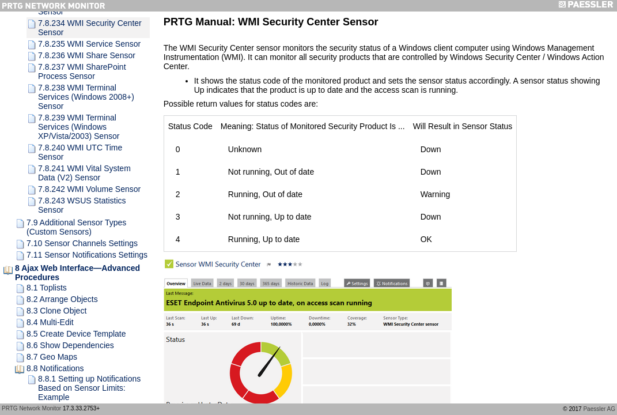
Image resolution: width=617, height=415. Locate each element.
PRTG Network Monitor (31, 408)
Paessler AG (599, 409)
